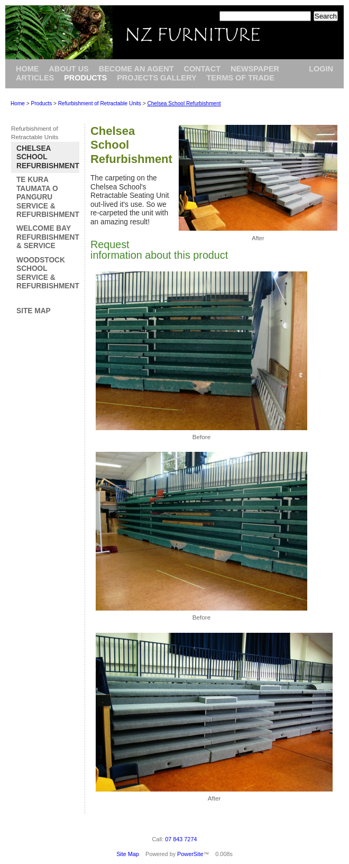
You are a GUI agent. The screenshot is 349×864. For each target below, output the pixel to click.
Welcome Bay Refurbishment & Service (47, 237)
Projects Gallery (156, 78)
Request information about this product (159, 250)
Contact (202, 69)
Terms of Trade (240, 78)
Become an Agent (136, 69)
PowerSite (190, 854)
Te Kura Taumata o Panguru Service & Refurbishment (47, 197)
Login (321, 69)
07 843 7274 (181, 839)
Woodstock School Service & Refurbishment (47, 273)
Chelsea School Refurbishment (184, 103)
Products (85, 78)
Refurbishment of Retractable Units (99, 103)
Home (27, 69)
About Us (68, 69)
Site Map (33, 311)
